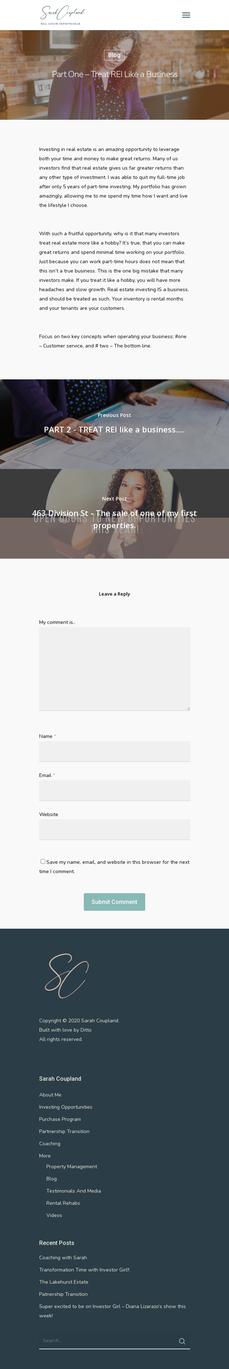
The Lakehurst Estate (63, 1282)
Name (47, 736)
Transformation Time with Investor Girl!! (84, 1269)
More (45, 1155)
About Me (50, 1094)
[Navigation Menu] (186, 15)
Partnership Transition (64, 1131)
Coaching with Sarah (63, 1257)
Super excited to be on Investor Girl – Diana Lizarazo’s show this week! (112, 1311)
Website (48, 814)
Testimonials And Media (73, 1191)
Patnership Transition (63, 1294)
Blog (114, 55)
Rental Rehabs (63, 1203)
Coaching (49, 1143)
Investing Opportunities (65, 1107)
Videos (54, 1215)
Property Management (71, 1166)
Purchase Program (60, 1119)
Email (47, 775)
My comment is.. (57, 622)
